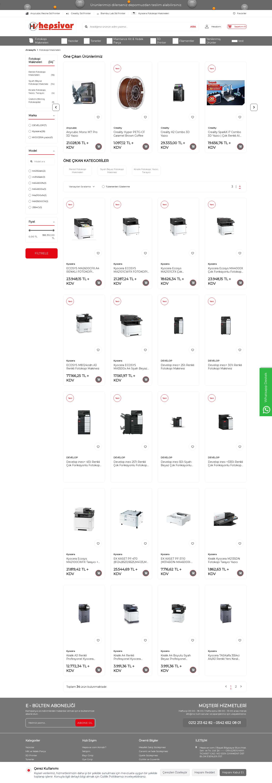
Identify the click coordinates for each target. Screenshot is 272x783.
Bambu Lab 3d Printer (111, 13)
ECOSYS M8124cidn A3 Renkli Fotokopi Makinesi (82, 367)
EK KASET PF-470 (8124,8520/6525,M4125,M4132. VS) (131, 561)
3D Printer (158, 40)
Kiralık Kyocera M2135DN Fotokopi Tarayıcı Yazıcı (224, 561)
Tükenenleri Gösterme (116, 187)
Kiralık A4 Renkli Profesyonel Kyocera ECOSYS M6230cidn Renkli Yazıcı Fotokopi (131, 657)
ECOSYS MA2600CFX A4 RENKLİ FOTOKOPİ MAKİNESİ (82, 270)
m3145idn (37, 176)
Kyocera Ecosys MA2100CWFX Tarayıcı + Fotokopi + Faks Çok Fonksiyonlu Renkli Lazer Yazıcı (82, 561)
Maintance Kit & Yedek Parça (125, 40)
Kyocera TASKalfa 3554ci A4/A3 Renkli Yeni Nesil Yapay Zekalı (224, 657)
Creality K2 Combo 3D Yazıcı (175, 133)
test (238, 41)
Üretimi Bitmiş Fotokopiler (42, 101)
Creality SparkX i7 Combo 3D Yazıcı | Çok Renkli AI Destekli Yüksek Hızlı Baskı (225, 134)
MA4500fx (37, 183)
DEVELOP (38, 125)
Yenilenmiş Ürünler (210, 40)
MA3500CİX (38, 201)
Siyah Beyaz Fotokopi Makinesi (42, 82)
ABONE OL (84, 723)
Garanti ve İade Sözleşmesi (153, 751)
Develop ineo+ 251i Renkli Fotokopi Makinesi (177, 367)
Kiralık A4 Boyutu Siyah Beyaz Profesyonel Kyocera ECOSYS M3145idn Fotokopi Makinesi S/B (178, 657)
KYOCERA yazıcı (41, 137)
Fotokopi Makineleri (38, 40)
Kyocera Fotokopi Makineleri (150, 13)
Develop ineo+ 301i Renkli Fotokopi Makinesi (225, 367)
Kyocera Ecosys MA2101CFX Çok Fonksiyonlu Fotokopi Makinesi (175, 270)
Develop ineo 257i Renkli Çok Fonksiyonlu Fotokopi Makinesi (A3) (131, 464)
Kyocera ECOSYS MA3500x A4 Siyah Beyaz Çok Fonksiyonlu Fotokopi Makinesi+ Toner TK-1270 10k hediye (131, 367)
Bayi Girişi (87, 756)
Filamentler (183, 41)
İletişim (86, 751)
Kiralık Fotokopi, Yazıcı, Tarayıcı (42, 91)
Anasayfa (31, 49)
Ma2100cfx (37, 195)
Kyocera (37, 131)
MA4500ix (37, 189)
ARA (187, 26)
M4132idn (37, 170)
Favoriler (239, 13)
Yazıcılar (69, 41)
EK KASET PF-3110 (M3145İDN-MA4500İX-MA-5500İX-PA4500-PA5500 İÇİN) (176, 561)
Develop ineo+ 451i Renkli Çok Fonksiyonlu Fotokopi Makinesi (83, 464)
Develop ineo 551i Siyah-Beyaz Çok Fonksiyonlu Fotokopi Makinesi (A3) (176, 464)
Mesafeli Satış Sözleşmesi (152, 747)
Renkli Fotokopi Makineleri (42, 73)
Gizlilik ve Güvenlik (149, 760)
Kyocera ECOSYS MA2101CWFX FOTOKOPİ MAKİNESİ (130, 270)
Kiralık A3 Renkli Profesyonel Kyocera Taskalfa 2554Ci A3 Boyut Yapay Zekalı (82, 657)
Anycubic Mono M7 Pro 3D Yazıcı (81, 133)
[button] (56, 107)
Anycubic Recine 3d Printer (43, 13)
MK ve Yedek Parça (36, 751)
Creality (118, 127)
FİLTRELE (41, 253)
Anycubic (71, 127)
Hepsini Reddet (204, 772)
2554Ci (35, 207)
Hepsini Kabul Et (233, 772)
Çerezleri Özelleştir (175, 772)
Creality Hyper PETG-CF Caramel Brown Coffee (129, 133)
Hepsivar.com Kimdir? (94, 747)
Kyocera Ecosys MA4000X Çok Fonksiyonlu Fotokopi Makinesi (225, 270)
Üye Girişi (87, 760)
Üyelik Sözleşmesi (148, 756)
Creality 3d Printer (78, 13)
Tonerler (92, 41)
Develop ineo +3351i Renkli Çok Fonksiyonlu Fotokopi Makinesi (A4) (225, 464)
